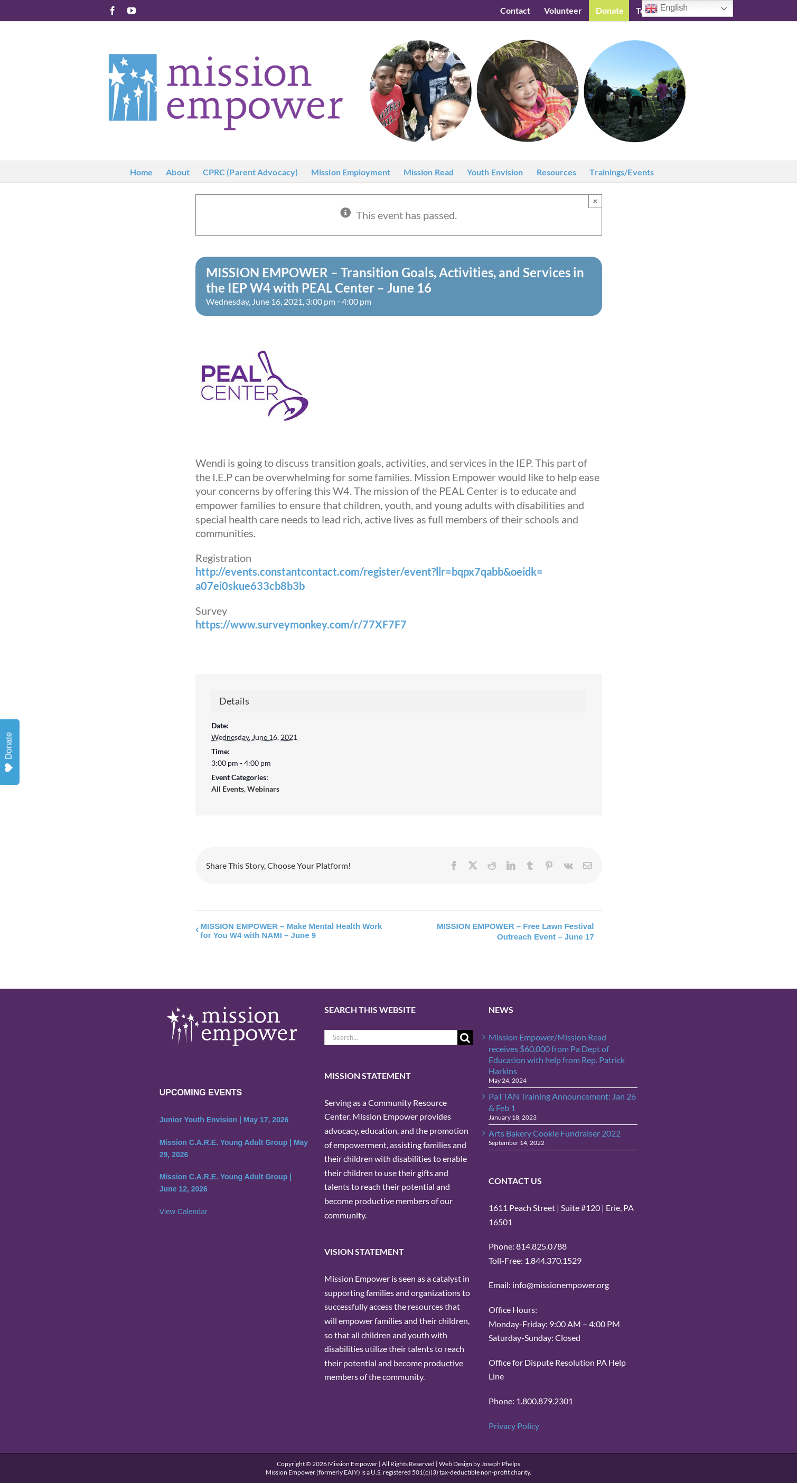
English (666, 8)
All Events (227, 788)
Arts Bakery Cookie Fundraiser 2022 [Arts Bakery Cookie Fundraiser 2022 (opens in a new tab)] (555, 1133)
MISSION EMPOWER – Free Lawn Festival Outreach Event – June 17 (515, 931)
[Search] (465, 1037)
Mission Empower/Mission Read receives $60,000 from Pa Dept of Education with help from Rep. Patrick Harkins (557, 1054)
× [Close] (595, 200)
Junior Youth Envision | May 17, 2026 (224, 1119)
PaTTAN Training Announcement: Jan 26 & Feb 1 (562, 1101)
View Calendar (184, 1211)
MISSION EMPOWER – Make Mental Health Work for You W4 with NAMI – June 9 (291, 931)
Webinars (263, 788)
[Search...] (391, 1037)
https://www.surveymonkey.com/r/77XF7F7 (301, 624)
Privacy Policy (514, 1426)
